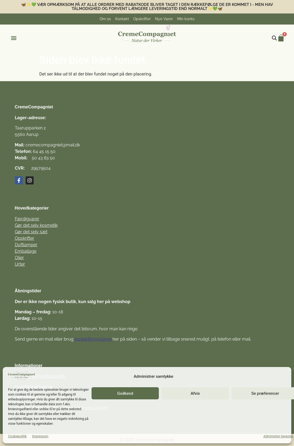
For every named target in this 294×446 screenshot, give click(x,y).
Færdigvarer (27, 218)
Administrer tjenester (278, 436)
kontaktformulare (92, 339)
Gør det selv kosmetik (36, 225)
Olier (19, 257)
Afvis (195, 393)
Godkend (125, 393)
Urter (20, 264)
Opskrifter (24, 238)
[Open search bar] (274, 38)
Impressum (40, 436)
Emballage (25, 251)
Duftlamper (26, 244)
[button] (13, 38)
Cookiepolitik (17, 436)
